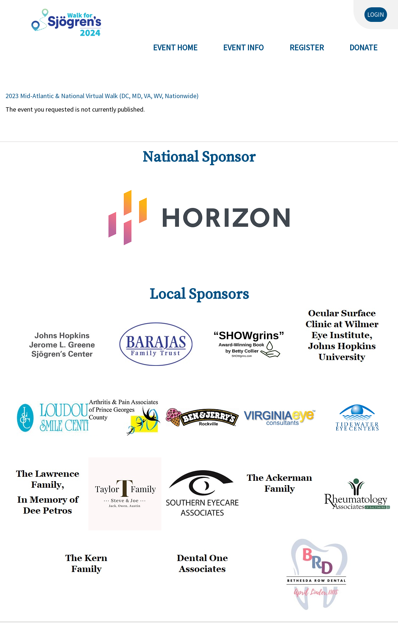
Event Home (175, 47)
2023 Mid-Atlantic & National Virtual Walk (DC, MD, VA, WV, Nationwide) (102, 96)
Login (375, 15)
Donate (363, 47)
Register (307, 47)
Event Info (243, 47)
